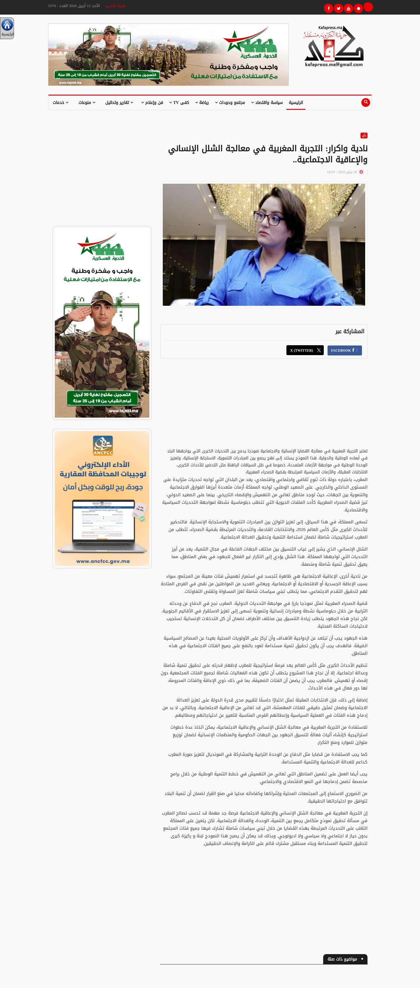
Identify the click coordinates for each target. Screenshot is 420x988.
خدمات (60, 103)
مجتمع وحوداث (230, 103)
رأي (364, 135)
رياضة (202, 103)
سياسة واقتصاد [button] (267, 103)
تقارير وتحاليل (119, 103)
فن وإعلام (152, 103)
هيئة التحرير (115, 5)
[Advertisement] (264, 407)
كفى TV (179, 103)
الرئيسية (296, 103)
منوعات (86, 103)
